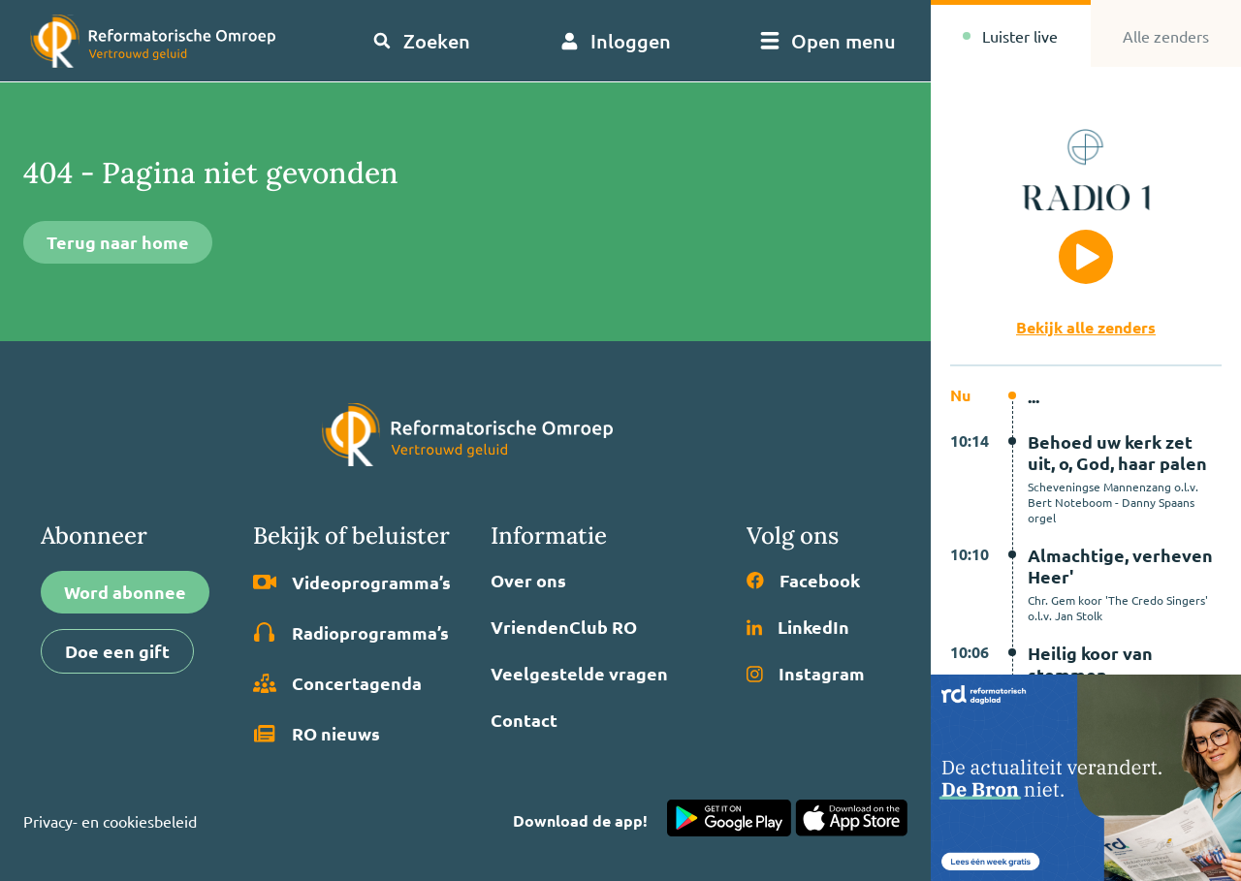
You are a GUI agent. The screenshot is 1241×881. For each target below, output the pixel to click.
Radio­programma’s (351, 633)
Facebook (803, 580)
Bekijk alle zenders (1086, 327)
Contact (524, 720)
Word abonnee (125, 592)
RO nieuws (316, 733)
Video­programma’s (352, 582)
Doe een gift (117, 651)
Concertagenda (337, 683)
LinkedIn (798, 627)
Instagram (806, 673)
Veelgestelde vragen (579, 673)
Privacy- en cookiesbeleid (110, 821)
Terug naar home (118, 242)
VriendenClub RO (564, 627)
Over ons (528, 580)
